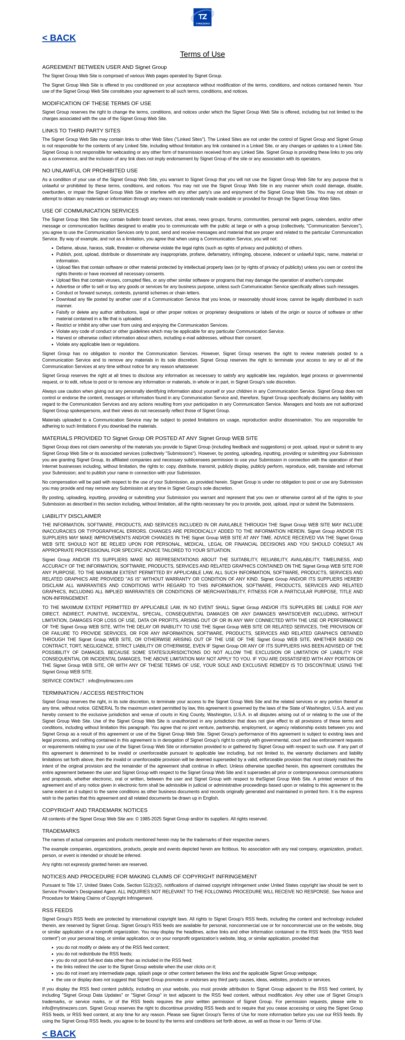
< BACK (59, 38)
